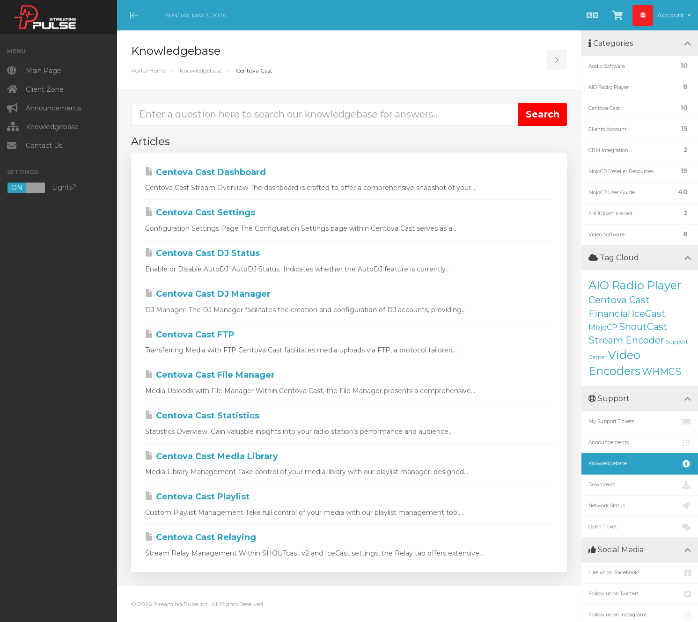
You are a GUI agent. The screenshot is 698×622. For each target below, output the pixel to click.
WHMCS (661, 371)
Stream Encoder (626, 340)
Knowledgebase (201, 70)
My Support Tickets (639, 421)
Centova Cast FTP (190, 334)
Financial (609, 313)
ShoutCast (643, 326)
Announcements (639, 442)
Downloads (639, 484)
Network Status (639, 506)
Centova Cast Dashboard (205, 172)
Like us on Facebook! (639, 572)
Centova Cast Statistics (202, 415)
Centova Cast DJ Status (202, 253)
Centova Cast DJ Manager (208, 294)
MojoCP (602, 327)
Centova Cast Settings (200, 212)
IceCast (649, 313)
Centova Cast (619, 300)
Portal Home (148, 70)
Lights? (41, 188)
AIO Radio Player (634, 285)
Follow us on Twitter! (639, 594)
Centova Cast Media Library (211, 456)
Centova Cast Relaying (200, 537)
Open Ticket (639, 527)
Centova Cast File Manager (210, 375)
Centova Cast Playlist (197, 496)
